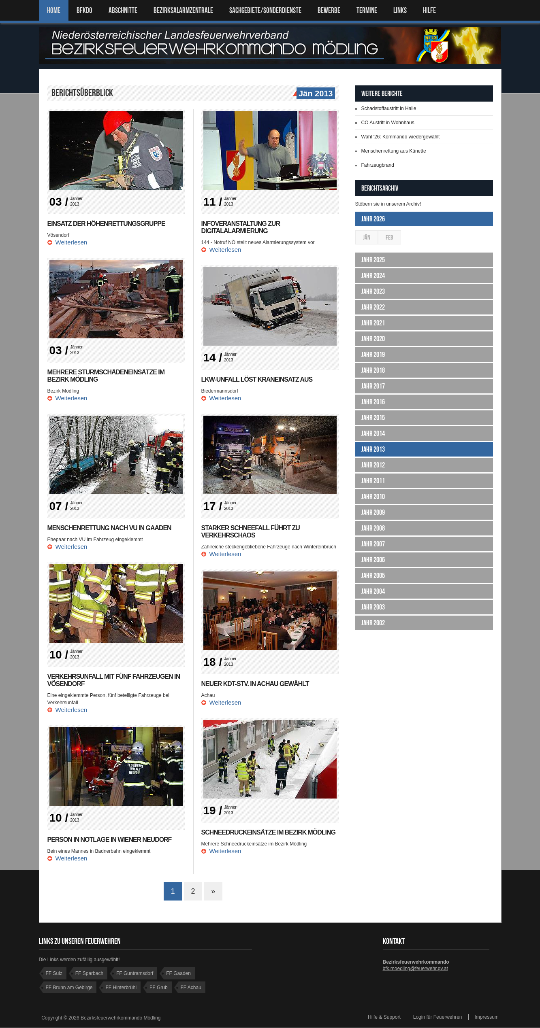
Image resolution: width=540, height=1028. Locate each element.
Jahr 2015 (373, 418)
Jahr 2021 (373, 323)
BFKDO (84, 10)
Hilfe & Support (384, 1017)
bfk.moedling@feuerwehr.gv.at (415, 969)
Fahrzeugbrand (377, 165)
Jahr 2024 (373, 276)
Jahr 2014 (373, 433)
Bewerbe (329, 10)
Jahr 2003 (373, 607)
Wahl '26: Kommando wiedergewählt (400, 137)
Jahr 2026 (373, 219)
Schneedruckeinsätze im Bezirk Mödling (268, 832)
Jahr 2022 (373, 307)
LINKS (400, 10)
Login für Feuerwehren (437, 1017)
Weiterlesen (71, 242)
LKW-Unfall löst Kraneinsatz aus (257, 379)
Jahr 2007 (373, 544)
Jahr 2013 (373, 449)
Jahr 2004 (373, 591)
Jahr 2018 (373, 370)
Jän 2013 (315, 94)
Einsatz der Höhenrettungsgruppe (106, 223)
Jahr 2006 (373, 560)
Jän (366, 237)
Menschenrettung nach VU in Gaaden (109, 528)
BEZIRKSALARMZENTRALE (183, 10)
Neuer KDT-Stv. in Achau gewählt (255, 683)
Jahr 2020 (373, 339)
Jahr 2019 (373, 354)
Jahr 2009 (373, 512)
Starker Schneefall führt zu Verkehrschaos (250, 532)
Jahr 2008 (373, 528)
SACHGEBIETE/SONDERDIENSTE (265, 10)
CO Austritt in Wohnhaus (387, 122)
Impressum (487, 1017)
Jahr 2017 (373, 386)
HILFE (429, 10)
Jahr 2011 (373, 481)
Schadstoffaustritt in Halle (388, 108)
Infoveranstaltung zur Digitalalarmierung (240, 227)
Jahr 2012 (373, 465)
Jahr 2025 (373, 260)
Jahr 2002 (373, 623)
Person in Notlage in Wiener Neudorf (109, 839)
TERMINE (366, 10)
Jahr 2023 (373, 291)
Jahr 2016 (373, 402)
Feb (389, 237)
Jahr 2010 (373, 497)
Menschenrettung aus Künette (393, 151)
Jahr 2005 (373, 575)
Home (53, 10)
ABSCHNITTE (123, 10)
